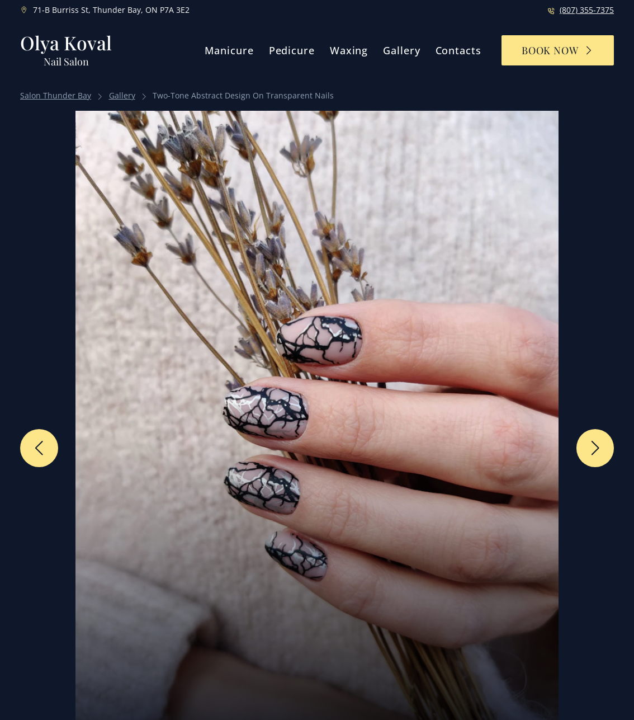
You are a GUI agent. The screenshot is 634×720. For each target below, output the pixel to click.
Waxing (349, 50)
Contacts (458, 50)
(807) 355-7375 (587, 10)
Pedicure (292, 50)
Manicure (229, 50)
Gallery (401, 50)
